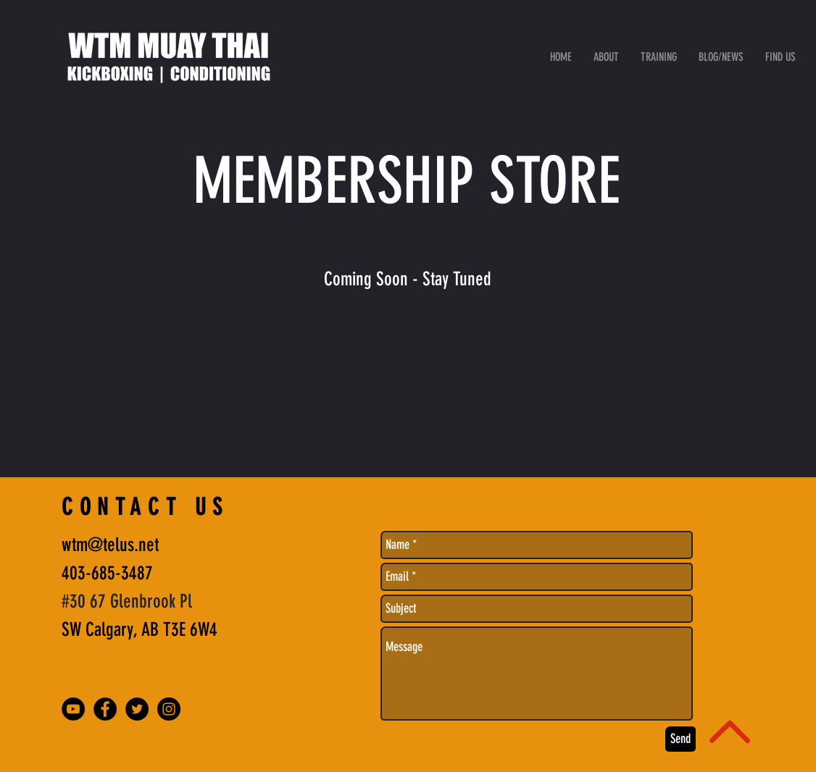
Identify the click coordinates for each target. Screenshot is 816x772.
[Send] (680, 739)
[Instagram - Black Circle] (168, 709)
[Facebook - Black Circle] (105, 709)
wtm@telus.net (110, 545)
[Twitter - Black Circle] (137, 709)
